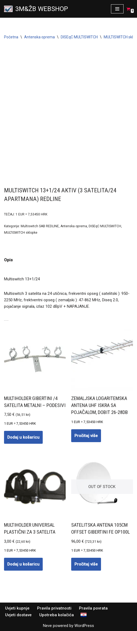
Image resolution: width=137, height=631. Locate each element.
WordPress (84, 625)
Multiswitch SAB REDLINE (40, 226)
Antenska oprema (39, 37)
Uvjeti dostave (18, 614)
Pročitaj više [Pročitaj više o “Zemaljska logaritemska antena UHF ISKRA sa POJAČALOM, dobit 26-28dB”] (86, 435)
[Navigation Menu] (117, 8)
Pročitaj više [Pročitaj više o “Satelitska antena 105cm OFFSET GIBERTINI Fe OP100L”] (86, 564)
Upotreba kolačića (56, 614)
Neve (47, 625)
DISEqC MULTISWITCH (79, 37)
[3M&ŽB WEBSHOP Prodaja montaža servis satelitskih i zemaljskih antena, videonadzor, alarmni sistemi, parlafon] (36, 9)
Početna (11, 37)
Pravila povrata (93, 608)
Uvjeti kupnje (17, 608)
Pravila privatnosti (54, 608)
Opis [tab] (8, 260)
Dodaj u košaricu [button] (23, 437)
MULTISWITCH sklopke (20, 232)
